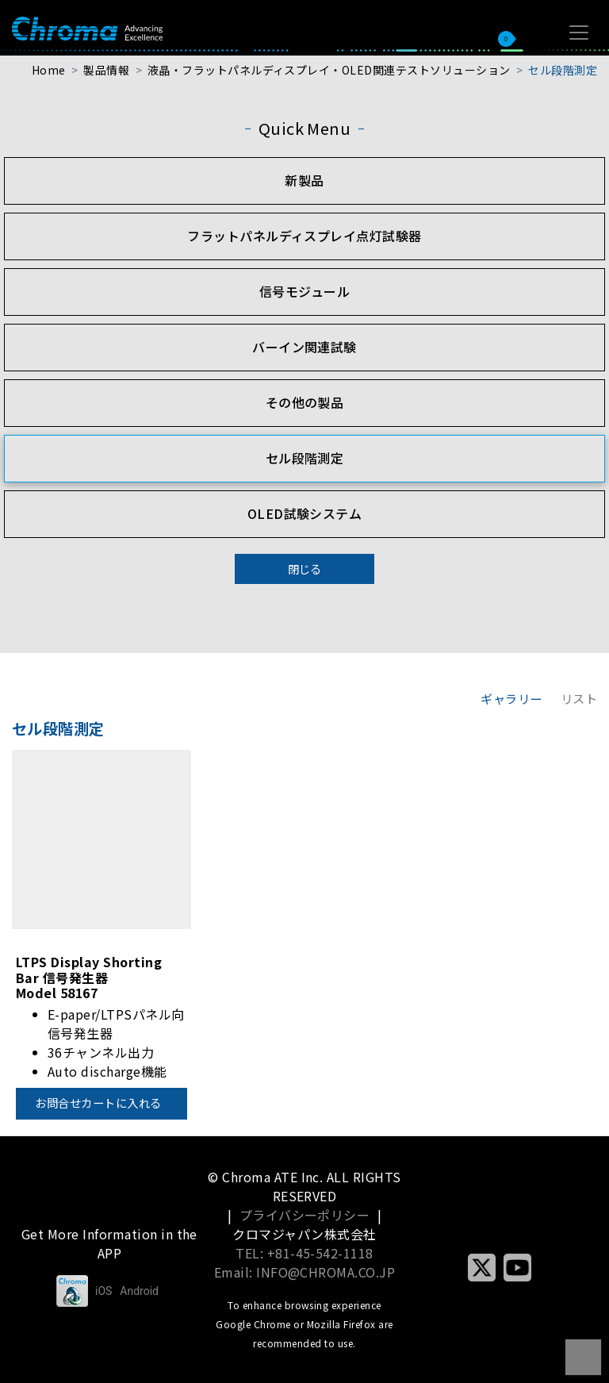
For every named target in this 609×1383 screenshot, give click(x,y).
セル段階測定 (562, 70)
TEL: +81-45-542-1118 (304, 1252)
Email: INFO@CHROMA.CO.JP (305, 1271)
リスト (579, 698)
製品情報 (106, 70)
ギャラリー (511, 698)
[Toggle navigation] (579, 32)
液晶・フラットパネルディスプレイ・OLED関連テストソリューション (329, 70)
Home (49, 70)
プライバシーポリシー (304, 1214)
